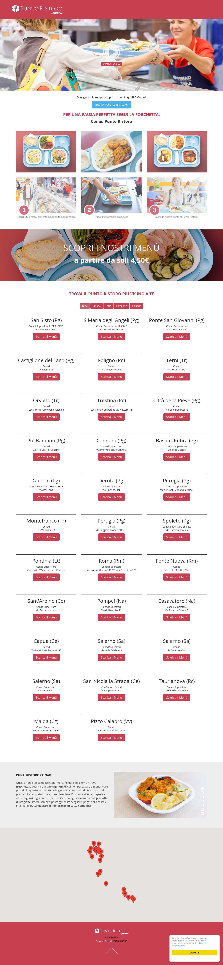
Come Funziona (170, 9)
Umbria (97, 305)
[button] (101, 857)
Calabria (136, 305)
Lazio (108, 305)
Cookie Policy (111, 937)
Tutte (85, 305)
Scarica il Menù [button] (46, 337)
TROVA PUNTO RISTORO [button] (112, 105)
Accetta (194, 952)
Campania (121, 305)
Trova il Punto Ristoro (199, 9)
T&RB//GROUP (120, 941)
